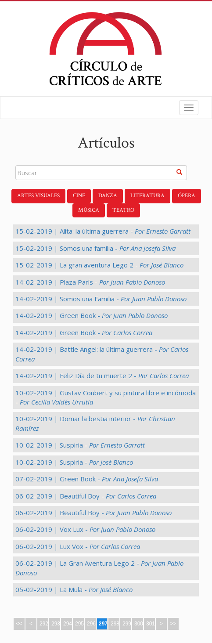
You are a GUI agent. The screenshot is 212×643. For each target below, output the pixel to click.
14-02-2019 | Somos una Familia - (101, 298)
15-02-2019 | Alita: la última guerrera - (102, 231)
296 (91, 624)
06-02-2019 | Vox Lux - (85, 529)
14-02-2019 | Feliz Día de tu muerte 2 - (102, 375)
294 (67, 624)
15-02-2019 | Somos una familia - (95, 248)
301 (150, 624)
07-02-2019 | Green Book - (86, 478)
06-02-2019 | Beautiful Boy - (85, 495)
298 (115, 624)
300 (138, 624)
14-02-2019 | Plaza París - (90, 282)
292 (44, 624)
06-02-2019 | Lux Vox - (77, 546)
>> (173, 624)
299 (126, 624)
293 (55, 624)
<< (19, 624)
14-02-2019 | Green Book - (91, 315)
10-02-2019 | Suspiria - (80, 445)
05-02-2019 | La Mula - (74, 589)
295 (79, 624)
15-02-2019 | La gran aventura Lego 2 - (99, 264)
